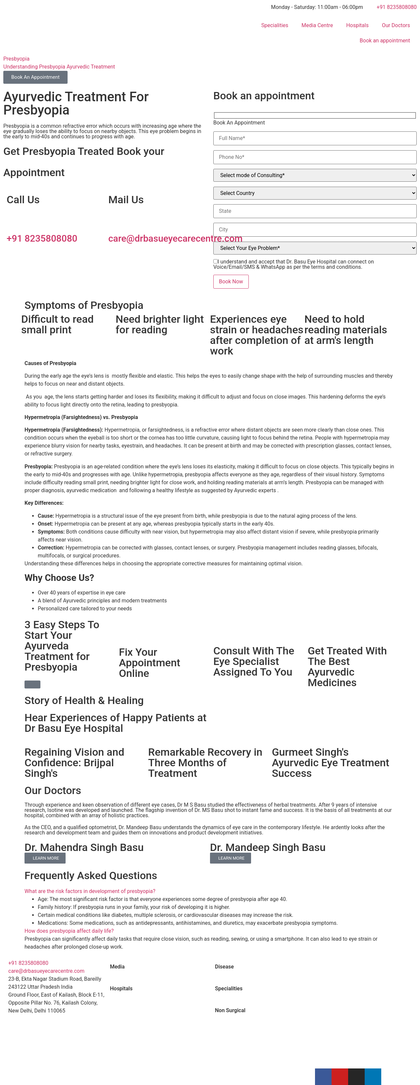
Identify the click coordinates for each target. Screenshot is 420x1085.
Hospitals (357, 25)
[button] (210, 891)
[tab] (157, 966)
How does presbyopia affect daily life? (69, 931)
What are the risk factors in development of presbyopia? (90, 891)
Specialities (275, 25)
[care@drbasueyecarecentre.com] (116, 220)
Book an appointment (385, 40)
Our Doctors (396, 25)
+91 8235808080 (42, 238)
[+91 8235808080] (15, 220)
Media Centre (317, 25)
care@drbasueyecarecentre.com (175, 238)
